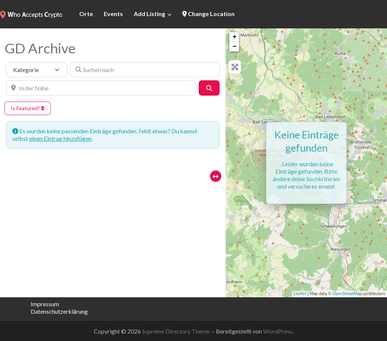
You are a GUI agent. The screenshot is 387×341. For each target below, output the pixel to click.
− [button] (234, 46)
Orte (86, 13)
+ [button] (234, 36)
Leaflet (300, 294)
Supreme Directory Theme (176, 331)
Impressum (45, 303)
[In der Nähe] (101, 87)
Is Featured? (27, 108)
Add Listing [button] (149, 13)
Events (113, 13)
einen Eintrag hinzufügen (60, 138)
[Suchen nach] (145, 69)
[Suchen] (209, 87)
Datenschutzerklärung (59, 311)
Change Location (208, 13)
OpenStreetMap (347, 294)
